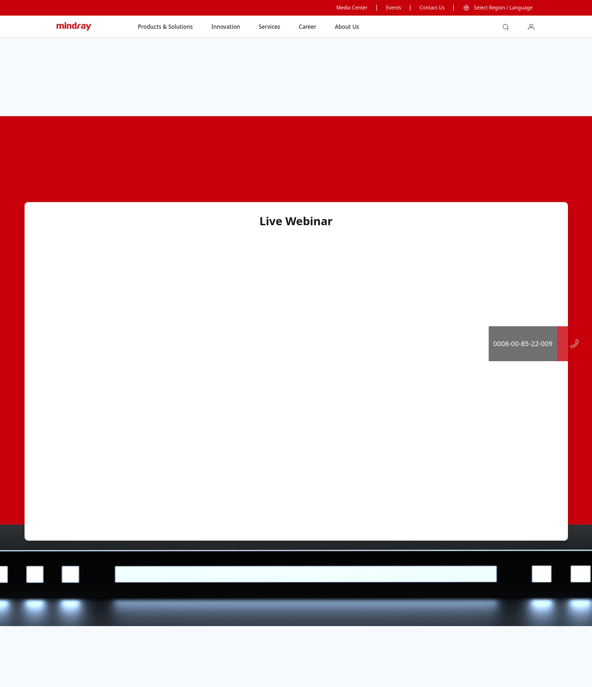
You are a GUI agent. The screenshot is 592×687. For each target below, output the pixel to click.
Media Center (351, 7)
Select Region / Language (503, 7)
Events (393, 7)
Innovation (225, 26)
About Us (347, 26)
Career (307, 26)
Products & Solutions (165, 26)
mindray (74, 27)
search (509, 24)
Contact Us (432, 7)
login (534, 24)
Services (269, 26)
